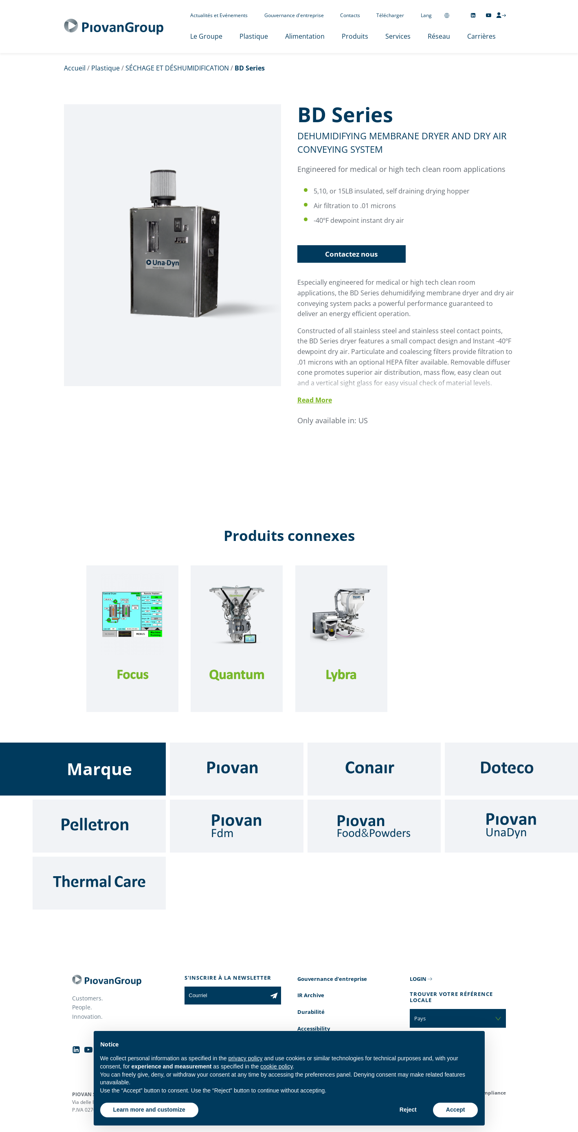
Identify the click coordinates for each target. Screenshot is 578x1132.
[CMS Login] (501, 15)
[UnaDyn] (511, 826)
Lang (426, 15)
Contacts (350, 15)
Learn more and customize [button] (149, 1109)
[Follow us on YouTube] (488, 15)
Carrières (481, 36)
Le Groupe (206, 36)
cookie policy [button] (276, 1066)
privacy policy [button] (245, 1058)
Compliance (491, 1092)
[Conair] (374, 769)
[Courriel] (225, 996)
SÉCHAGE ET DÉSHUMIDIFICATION (177, 68)
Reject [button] (408, 1109)
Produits (355, 36)
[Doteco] (511, 769)
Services (398, 36)
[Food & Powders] (374, 826)
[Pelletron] (99, 826)
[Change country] (446, 15)
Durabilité (311, 1012)
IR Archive (310, 995)
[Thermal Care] (99, 883)
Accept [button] (455, 1109)
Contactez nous (351, 254)
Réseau (439, 36)
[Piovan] (236, 769)
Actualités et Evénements (219, 15)
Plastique (254, 36)
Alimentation (305, 36)
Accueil (75, 68)
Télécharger (390, 15)
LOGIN (418, 979)
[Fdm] (236, 826)
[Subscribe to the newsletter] (274, 996)
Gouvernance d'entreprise (294, 15)
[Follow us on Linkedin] (473, 15)
